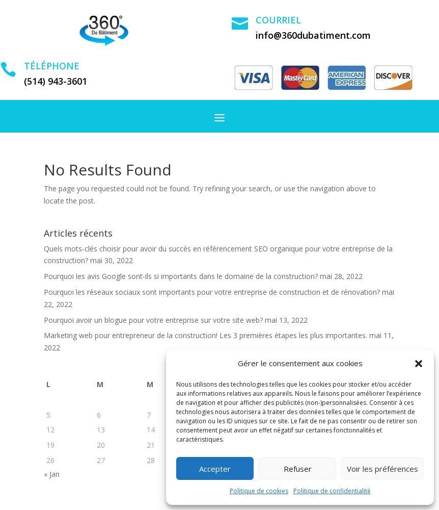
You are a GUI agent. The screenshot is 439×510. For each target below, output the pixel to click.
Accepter (215, 469)
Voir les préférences (382, 469)
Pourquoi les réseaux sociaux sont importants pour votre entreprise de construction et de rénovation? (212, 292)
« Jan (52, 474)
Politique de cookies (259, 491)
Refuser (298, 469)
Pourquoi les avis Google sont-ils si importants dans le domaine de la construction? (181, 276)
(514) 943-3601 (55, 81)
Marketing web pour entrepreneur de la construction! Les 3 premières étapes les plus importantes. (205, 335)
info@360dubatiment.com (313, 35)
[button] (419, 364)
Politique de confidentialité (332, 491)
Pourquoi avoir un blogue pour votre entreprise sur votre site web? (153, 320)
